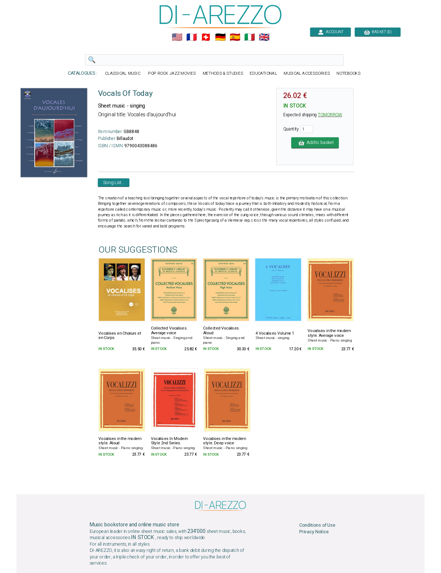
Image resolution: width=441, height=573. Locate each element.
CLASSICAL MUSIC (123, 73)
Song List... (114, 182)
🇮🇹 (249, 37)
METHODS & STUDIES (223, 73)
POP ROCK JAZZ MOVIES (172, 73)
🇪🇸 (235, 37)
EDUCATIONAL (263, 73)
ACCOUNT (330, 32)
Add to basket (315, 142)
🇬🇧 (264, 37)
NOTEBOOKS (348, 73)
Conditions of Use (317, 525)
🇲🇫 (191, 37)
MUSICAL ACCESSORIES (307, 73)
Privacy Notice (314, 532)
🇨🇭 (205, 37)
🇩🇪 (220, 37)
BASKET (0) (377, 32)
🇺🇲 (177, 37)
